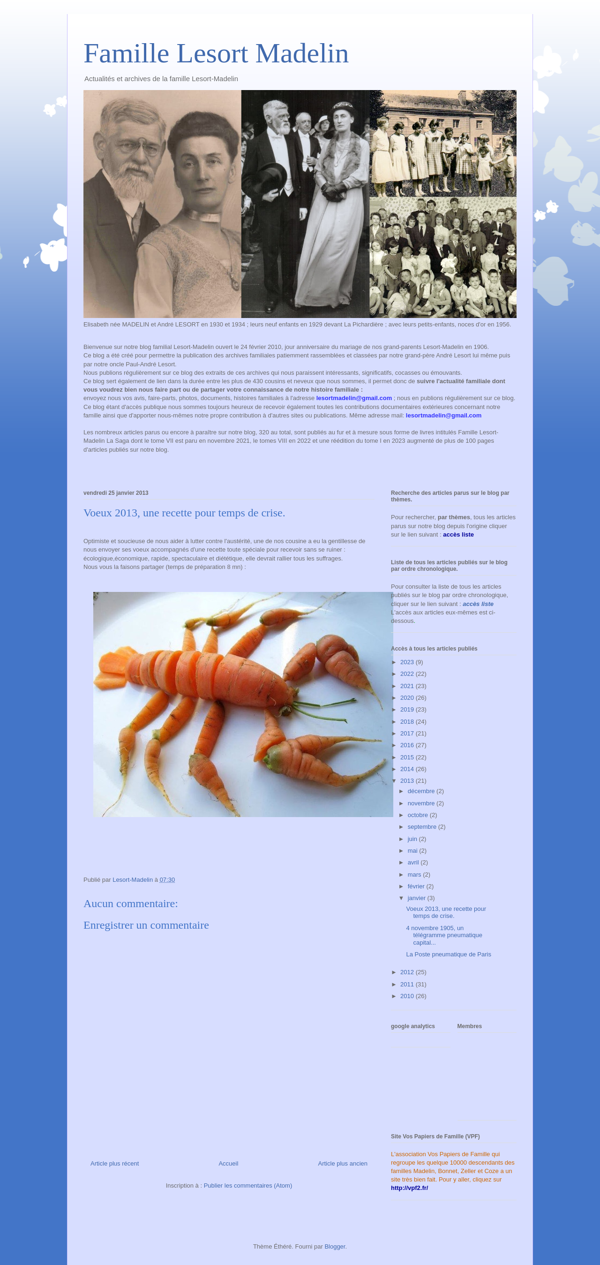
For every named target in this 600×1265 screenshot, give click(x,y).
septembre (423, 826)
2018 (408, 721)
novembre (422, 803)
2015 (408, 757)
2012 (408, 972)
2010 (408, 996)
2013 (408, 780)
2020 (408, 697)
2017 (408, 733)
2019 (408, 709)
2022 (408, 673)
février (417, 886)
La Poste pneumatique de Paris (448, 954)
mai (414, 850)
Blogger (334, 1246)
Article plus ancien (343, 1163)
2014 (408, 769)
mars (415, 874)
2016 (408, 745)
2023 (408, 662)
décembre (422, 791)
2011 (408, 984)
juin (413, 838)
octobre (419, 814)
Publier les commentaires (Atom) (248, 1185)
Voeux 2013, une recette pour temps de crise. (446, 912)
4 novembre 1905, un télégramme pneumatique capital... (444, 935)
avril (414, 862)
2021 (408, 685)
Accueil (228, 1163)
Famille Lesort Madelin (216, 53)
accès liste (478, 603)
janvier (418, 897)
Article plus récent (114, 1163)
